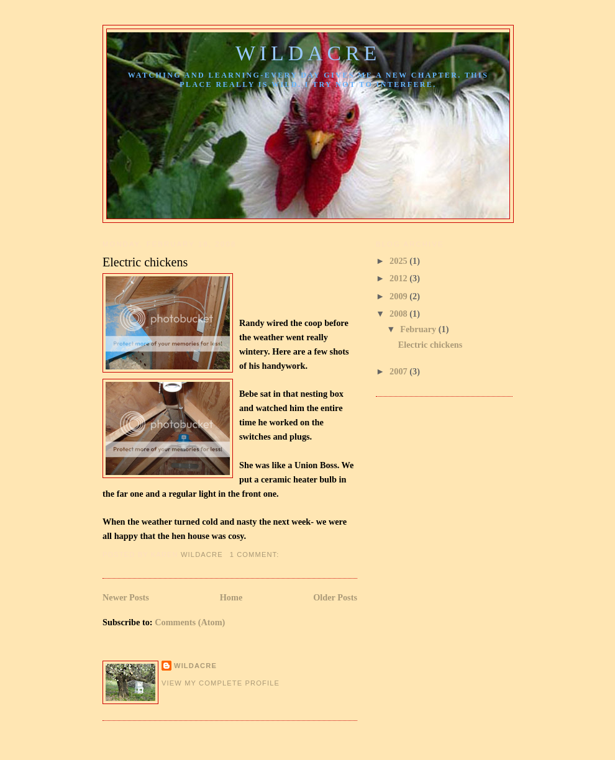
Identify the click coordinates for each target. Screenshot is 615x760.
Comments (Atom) (190, 622)
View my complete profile (221, 683)
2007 (399, 371)
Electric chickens (145, 262)
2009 (399, 296)
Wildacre (308, 53)
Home (231, 597)
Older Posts (335, 597)
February (419, 329)
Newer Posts (125, 597)
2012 (399, 278)
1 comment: (256, 554)
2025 (399, 261)
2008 (399, 314)
